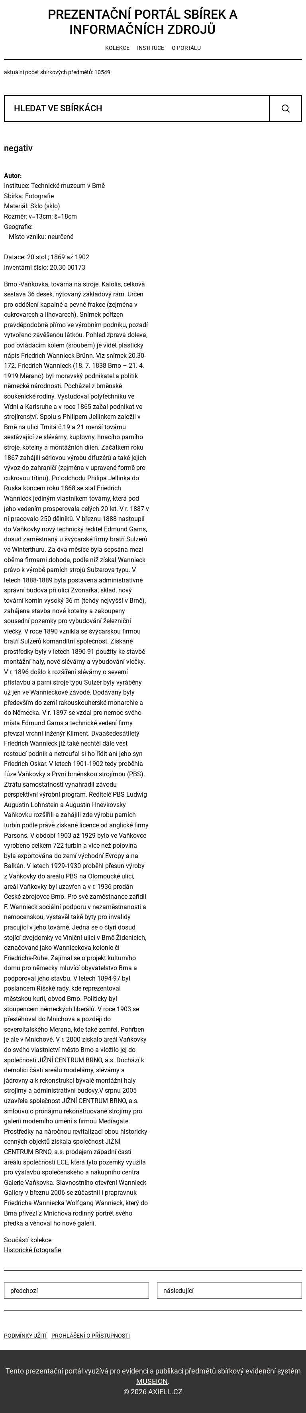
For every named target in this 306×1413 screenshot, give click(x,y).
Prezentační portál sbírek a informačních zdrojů (142, 22)
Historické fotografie (32, 1250)
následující (178, 1291)
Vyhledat (285, 108)
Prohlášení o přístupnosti (90, 1335)
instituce (150, 48)
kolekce (117, 48)
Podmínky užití (25, 1335)
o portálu (186, 48)
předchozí (24, 1291)
